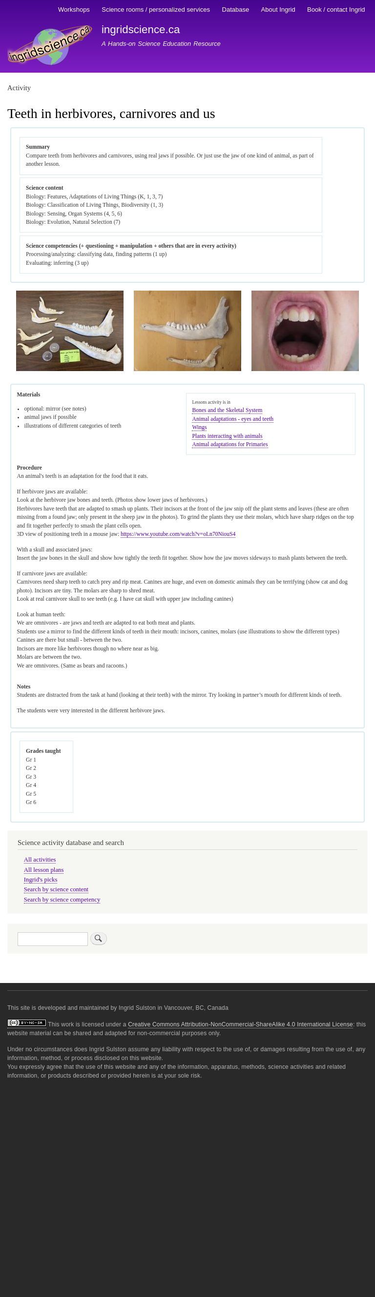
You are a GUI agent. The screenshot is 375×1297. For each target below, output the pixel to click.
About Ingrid (278, 9)
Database (236, 9)
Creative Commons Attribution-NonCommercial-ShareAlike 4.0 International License (240, 1024)
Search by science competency (62, 899)
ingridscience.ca (141, 29)
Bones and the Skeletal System (227, 410)
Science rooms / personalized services (156, 9)
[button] (69, 369)
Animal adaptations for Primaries (230, 444)
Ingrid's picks (41, 879)
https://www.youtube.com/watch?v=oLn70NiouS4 (178, 534)
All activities (40, 859)
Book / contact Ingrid (336, 9)
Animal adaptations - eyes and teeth (232, 419)
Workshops (74, 9)
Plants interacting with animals (227, 436)
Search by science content (56, 889)
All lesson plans (44, 869)
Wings (199, 427)
